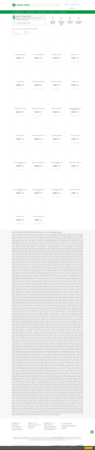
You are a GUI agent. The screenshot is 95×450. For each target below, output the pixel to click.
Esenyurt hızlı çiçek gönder (52, 259)
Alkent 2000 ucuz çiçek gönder (52, 414)
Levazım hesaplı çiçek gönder (35, 400)
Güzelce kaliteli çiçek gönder (22, 356)
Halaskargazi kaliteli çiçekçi (38, 389)
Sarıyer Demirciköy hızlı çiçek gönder (43, 371)
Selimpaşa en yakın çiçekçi (76, 297)
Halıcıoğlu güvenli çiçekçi (42, 272)
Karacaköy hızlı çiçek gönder (75, 343)
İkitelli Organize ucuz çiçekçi (37, 276)
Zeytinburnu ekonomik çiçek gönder (52, 314)
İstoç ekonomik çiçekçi (54, 288)
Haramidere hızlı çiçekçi (24, 273)
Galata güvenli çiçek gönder (40, 365)
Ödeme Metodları (16, 426)
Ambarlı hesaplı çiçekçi (39, 351)
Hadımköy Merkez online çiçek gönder (67, 319)
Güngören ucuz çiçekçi (77, 269)
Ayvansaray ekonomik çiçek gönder (36, 357)
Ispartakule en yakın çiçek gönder (24, 414)
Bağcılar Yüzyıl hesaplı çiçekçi (67, 364)
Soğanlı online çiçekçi (40, 322)
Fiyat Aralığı (26, 31)
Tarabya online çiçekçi (63, 338)
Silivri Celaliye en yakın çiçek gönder (25, 362)
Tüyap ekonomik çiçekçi (18, 248)
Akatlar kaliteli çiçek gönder (76, 234)
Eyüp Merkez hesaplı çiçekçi (62, 261)
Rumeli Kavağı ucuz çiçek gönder (74, 295)
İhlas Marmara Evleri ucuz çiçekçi (67, 402)
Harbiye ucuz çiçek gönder (62, 273)
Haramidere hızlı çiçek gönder (38, 273)
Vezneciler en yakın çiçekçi (59, 356)
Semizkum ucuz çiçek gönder (52, 402)
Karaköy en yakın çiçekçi (18, 281)
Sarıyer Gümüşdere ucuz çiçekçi (60, 371)
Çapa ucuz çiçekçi (65, 253)
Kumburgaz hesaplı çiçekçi (76, 283)
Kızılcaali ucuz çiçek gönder (76, 348)
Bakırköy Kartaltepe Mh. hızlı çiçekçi (62, 376)
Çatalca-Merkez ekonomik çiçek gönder (38, 254)
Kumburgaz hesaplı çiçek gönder (20, 284)
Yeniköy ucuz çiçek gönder (41, 311)
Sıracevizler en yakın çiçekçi (32, 392)
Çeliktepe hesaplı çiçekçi (77, 278)
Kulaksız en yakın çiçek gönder (64, 340)
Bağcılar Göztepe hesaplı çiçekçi (59, 378)
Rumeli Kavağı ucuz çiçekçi (59, 295)
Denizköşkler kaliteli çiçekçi (31, 403)
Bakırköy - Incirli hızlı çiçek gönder (75, 375)
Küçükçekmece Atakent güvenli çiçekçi (61, 386)
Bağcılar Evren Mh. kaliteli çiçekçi (24, 379)
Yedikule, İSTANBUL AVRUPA (30, 23)
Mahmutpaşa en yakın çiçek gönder (52, 406)
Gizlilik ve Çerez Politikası (50, 426)
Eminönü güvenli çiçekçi (77, 262)
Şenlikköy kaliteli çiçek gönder (65, 324)
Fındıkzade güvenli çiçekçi (70, 265)
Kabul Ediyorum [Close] (88, 448)
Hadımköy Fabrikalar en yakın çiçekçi (21, 349)
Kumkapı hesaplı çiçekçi (36, 284)
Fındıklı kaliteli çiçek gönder (57, 265)
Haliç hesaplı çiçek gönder (46, 356)
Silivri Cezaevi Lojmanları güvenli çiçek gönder (60, 360)
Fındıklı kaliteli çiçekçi (44, 265)
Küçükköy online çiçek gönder (61, 286)
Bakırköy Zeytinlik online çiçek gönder (21, 389)
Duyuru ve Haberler (16, 428)
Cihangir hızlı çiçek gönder (59, 251)
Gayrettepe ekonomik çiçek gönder (74, 267)
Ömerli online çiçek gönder (65, 413)
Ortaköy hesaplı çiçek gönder (23, 246)
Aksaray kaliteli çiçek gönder (31, 235)
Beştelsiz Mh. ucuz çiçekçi (76, 405)
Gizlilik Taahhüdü (48, 425)
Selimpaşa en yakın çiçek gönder (20, 299)
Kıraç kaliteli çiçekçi (29, 413)
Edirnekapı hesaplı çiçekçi (40, 256)
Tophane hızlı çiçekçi (32, 308)
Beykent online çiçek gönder (50, 250)
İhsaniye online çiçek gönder (57, 345)
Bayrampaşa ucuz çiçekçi (42, 242)
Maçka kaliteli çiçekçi (28, 288)
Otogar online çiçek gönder (62, 257)
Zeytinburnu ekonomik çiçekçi (36, 314)
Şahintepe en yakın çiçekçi (52, 394)
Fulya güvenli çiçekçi (71, 305)
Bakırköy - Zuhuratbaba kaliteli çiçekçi (54, 373)
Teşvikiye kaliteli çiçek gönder (63, 307)
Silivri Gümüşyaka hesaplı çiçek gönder (25, 359)
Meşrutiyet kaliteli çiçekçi (68, 389)
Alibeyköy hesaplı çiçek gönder (59, 235)
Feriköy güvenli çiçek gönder (31, 265)
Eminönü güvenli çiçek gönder (19, 264)
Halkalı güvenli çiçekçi (69, 272)
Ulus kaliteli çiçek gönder (65, 316)
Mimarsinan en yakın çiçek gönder (66, 291)
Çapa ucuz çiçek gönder (77, 253)
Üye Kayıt (78, 4)
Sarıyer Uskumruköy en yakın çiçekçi (59, 370)
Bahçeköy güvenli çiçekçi (71, 333)
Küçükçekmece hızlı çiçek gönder (33, 286)
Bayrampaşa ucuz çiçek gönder (58, 242)
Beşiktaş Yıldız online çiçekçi (62, 398)
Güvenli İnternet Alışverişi (34, 425)
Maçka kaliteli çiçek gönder (41, 288)
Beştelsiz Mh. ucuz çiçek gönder (20, 406)
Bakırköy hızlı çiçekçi (44, 239)
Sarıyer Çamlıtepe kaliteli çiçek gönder (64, 395)
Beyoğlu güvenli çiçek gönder (59, 248)
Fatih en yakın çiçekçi (21, 262)
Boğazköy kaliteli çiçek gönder (32, 319)
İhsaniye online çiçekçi (44, 345)
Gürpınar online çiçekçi (31, 270)
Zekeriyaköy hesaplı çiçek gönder (20, 314)
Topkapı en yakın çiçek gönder (70, 308)
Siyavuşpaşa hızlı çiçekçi (56, 321)
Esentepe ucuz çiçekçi (46, 305)
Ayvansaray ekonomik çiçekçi (19, 357)
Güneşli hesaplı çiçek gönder (64, 269)
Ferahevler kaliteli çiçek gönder (27, 337)
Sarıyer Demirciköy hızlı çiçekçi (26, 371)
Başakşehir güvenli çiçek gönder (70, 240)
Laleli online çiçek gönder (44, 264)
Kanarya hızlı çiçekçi (71, 329)
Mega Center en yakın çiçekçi (39, 243)
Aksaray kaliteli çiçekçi (17, 235)
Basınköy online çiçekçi (29, 354)
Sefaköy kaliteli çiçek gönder (61, 297)
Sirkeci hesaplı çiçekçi (24, 300)
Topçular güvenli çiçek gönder (35, 327)
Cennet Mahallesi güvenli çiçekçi (24, 386)
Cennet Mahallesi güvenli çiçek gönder (41, 386)
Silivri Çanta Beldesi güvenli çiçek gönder (43, 368)
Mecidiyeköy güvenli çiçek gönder (53, 289)
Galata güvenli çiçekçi (28, 365)
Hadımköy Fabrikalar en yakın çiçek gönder (42, 349)
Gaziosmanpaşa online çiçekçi (19, 269)
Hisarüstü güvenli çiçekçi (53, 275)
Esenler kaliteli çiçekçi (24, 257)
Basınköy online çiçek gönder (42, 354)
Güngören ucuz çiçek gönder (19, 270)
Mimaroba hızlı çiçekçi (24, 291)
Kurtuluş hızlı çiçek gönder (76, 284)
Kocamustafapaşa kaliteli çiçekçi (41, 283)
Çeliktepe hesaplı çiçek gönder (19, 280)
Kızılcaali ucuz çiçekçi (64, 348)
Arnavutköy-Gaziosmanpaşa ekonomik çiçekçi (71, 351)
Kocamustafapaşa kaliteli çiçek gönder (59, 283)
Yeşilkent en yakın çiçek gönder (23, 397)
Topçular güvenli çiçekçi (22, 327)
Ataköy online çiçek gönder (51, 234)
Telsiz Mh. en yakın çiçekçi (22, 405)
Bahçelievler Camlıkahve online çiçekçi (21, 376)
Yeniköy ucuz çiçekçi (29, 311)
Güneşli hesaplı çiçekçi (51, 269)
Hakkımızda (15, 425)
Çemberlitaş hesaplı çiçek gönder (46, 367)
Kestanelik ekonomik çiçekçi (49, 346)
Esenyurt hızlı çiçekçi (41, 259)
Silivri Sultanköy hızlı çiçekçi (41, 362)
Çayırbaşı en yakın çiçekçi (55, 254)
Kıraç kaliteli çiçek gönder (41, 413)
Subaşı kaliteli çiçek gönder (71, 349)
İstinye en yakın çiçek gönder (54, 337)
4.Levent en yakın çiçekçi (49, 278)
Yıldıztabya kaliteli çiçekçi (22, 394)
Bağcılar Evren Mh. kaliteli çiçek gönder (41, 379)
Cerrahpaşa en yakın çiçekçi (19, 332)
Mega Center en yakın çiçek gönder (55, 243)
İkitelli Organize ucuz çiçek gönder (53, 276)
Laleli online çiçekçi (32, 264)
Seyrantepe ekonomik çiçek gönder (53, 299)
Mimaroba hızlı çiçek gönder (36, 291)
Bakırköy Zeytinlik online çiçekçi (75, 387)
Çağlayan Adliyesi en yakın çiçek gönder (50, 253)
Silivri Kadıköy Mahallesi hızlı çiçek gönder (40, 370)
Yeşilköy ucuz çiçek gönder (66, 311)
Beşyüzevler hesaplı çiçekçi (63, 392)
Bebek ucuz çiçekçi (69, 243)
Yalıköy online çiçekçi (35, 343)
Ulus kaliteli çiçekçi (53, 316)
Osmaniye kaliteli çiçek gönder (36, 324)
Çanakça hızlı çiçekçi (24, 346)
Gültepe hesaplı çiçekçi (33, 280)
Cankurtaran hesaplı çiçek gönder (74, 330)
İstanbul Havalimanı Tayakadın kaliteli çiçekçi (40, 409)
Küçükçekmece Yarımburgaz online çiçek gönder (55, 387)
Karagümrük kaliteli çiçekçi (47, 262)
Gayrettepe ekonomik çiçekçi (58, 267)
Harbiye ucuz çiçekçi (51, 273)
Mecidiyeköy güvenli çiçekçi (37, 289)
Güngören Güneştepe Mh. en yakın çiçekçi (62, 379)
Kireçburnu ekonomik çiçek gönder (24, 283)
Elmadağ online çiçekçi (69, 256)
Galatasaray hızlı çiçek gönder (42, 267)
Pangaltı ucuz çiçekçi (67, 292)
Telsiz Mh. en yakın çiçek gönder (38, 405)
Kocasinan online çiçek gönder (26, 322)
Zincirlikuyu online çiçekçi (68, 314)
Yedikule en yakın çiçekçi (73, 310)
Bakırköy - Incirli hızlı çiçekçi (59, 375)
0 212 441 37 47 (67, 424)
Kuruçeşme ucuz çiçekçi (53, 245)
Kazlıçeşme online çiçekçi (25, 330)
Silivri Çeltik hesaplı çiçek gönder (20, 360)
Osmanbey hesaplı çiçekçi (38, 292)
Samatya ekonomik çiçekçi (46, 294)
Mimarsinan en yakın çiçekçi (50, 291)
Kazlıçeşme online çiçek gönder (41, 330)
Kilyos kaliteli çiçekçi (33, 295)
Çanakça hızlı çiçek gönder (35, 346)
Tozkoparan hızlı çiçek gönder (63, 327)
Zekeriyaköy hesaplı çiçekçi (76, 313)
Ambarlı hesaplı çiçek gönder (53, 351)
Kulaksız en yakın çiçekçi (50, 340)
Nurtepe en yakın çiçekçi (61, 280)
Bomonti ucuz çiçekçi (21, 305)
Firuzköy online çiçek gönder (19, 318)
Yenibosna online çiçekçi (18, 239)
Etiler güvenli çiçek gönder (76, 259)
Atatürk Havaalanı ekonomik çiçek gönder (32, 313)
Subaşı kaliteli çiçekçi (59, 349)
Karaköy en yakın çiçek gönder (33, 281)
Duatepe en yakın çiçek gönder (65, 390)
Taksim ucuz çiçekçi (24, 307)
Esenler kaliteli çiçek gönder (37, 257)
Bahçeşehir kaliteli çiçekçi (22, 373)
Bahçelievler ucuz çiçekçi (60, 237)
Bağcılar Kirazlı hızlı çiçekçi (27, 378)
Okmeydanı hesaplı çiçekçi (25, 316)
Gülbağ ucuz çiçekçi (78, 390)
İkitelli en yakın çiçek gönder (23, 276)
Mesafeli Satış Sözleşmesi (50, 428)
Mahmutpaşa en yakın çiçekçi (35, 406)
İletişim (64, 428)
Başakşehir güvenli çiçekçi (54, 240)
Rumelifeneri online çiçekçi (18, 297)
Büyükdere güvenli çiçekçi (29, 335)
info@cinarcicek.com (69, 426)
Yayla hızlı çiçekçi (79, 365)
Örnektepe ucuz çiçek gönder (35, 408)
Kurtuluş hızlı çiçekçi (64, 284)
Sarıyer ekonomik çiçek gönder (19, 295)
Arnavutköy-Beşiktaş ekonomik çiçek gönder (43, 261)
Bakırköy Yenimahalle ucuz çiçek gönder (42, 375)
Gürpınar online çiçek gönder (44, 270)
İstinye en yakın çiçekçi (40, 337)
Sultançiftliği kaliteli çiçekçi (50, 300)
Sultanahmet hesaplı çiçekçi (58, 264)
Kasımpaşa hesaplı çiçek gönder (63, 281)
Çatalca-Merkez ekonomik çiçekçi (20, 254)
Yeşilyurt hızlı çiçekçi (49, 313)
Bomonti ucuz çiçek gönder (33, 305)
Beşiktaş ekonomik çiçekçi (22, 245)
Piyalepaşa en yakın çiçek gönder (24, 341)
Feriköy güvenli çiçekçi (17, 265)
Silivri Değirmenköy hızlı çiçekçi (43, 359)
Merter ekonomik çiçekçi (68, 289)
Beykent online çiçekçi (37, 250)
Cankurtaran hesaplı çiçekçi (57, 330)
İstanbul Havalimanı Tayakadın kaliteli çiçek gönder (66, 409)
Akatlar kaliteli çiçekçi (63, 234)
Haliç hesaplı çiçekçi (35, 356)
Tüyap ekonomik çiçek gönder (31, 248)
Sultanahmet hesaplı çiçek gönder (74, 264)
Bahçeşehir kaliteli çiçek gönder (37, 373)
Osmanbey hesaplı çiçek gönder (53, 292)
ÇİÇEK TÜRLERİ (30, 12)
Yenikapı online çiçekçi (50, 357)
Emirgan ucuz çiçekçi (58, 335)
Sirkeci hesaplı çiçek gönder (37, 300)
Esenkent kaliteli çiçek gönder (67, 365)
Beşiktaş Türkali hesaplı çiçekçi (71, 397)
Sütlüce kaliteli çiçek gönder (50, 302)
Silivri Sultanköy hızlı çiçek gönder (57, 362)
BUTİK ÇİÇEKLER (62, 12)
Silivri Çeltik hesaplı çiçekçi (76, 359)
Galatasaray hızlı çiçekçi (28, 267)
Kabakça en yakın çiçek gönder (23, 348)
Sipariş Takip (31, 426)
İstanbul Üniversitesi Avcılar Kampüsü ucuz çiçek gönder (68, 318)
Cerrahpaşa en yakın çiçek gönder (34, 332)
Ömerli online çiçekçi (53, 413)
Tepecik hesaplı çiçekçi (55, 354)
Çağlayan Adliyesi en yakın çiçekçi (31, 253)
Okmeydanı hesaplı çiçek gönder (40, 316)
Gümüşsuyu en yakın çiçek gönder (35, 340)
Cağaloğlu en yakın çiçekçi (63, 250)
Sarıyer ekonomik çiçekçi (77, 294)
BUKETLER (52, 12)
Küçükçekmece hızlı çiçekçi (18, 286)
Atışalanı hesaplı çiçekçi (38, 364)
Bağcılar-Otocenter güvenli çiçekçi (74, 362)
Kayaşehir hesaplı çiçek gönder (28, 242)
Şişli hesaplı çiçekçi (43, 303)
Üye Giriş (73, 4)
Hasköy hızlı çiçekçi (74, 273)
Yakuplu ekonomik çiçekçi (44, 310)
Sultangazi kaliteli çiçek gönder (23, 302)
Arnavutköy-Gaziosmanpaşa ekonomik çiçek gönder (25, 352)
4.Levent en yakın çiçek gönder (63, 278)
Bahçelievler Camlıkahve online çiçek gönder (42, 376)
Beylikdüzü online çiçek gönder (75, 246)
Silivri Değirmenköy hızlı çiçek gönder (60, 359)
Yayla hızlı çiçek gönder (17, 367)
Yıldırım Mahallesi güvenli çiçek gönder (21, 243)
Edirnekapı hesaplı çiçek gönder (55, 256)
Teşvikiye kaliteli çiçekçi (49, 307)
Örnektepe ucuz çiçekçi (21, 408)
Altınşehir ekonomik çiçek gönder (24, 326)
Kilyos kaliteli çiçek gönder (45, 295)
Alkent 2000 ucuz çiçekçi (38, 414)
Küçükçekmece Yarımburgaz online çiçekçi (32, 387)
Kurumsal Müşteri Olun (17, 429)
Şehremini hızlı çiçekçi (63, 302)
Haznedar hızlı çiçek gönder (39, 275)
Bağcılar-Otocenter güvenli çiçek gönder (22, 364)
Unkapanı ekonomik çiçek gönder (29, 310)
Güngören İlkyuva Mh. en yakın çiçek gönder (56, 381)
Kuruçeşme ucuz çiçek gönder (66, 245)
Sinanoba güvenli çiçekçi (68, 299)
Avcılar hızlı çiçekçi (16, 234)
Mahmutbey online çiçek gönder (45, 237)
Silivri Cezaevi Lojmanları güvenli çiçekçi (38, 360)
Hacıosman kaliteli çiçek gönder (27, 272)
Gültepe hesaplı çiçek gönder (47, 280)
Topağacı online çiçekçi (77, 307)
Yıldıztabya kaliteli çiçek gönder (37, 394)
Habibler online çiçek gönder (70, 270)
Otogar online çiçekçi (50, 257)
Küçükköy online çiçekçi (47, 286)
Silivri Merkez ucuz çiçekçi (44, 352)
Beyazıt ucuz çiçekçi (36, 246)
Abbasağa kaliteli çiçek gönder (47, 398)
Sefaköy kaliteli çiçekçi (48, 297)
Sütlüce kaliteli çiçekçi (37, 302)
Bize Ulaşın (30, 428)
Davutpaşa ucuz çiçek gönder (25, 256)
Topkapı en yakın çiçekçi (56, 308)
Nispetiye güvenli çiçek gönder (64, 400)
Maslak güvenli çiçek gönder (23, 289)
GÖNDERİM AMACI (18, 12)
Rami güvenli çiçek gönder (32, 294)
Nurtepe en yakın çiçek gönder (75, 280)
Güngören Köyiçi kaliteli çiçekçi (75, 381)
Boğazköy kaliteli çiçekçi (18, 319)
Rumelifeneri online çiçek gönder (34, 297)
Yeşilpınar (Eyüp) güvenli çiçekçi (60, 384)
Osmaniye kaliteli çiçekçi (22, 324)
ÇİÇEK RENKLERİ (41, 12)
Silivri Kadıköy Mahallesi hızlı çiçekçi (20, 370)
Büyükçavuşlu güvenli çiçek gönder (54, 397)
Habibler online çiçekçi (57, 270)
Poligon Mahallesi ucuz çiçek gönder (24, 329)
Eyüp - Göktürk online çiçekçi (39, 341)
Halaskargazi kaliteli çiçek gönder (53, 389)
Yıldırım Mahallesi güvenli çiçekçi (75, 242)
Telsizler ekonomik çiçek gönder (75, 368)
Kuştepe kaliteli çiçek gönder (37, 390)
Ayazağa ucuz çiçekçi (67, 303)
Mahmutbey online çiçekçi (29, 237)
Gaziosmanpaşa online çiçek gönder (36, 269)
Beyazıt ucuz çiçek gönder (47, 246)
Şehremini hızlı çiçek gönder (76, 302)
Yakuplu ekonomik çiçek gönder (58, 310)
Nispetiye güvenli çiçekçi (50, 400)
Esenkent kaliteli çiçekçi (53, 365)
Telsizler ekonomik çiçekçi (60, 368)
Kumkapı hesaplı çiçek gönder (50, 284)
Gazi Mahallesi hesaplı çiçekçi (41, 329)
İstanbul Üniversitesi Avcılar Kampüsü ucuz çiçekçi (40, 318)
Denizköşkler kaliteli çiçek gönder (47, 403)
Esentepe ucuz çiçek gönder (59, 305)
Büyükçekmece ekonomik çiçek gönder (21, 250)
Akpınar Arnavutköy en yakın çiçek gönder (37, 411)
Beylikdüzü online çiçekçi (61, 246)
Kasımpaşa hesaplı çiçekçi (48, 281)
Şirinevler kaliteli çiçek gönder (31, 303)
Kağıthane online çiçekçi (22, 278)
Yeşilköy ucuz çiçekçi (54, 311)
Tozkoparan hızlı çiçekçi (50, 327)
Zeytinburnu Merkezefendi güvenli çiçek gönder (65, 383)
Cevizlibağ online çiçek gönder (35, 251)
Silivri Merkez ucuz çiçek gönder (59, 352)
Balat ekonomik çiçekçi (69, 239)
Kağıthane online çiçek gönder (35, 278)
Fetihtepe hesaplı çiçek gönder (61, 408)
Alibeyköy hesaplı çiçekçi (45, 235)
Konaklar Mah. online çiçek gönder (24, 402)
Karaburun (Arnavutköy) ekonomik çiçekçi (59, 411)
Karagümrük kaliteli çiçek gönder (63, 262)
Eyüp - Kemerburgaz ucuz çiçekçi (72, 341)
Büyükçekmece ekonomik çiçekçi (75, 248)
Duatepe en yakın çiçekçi (51, 390)
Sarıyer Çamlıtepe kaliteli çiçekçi (47, 395)
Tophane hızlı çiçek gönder (43, 308)
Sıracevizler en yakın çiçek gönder (47, 392)
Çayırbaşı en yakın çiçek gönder (69, 254)
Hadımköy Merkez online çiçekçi (49, 319)
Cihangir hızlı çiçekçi (48, 251)
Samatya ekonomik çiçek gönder (62, 294)
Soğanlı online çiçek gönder (52, 322)
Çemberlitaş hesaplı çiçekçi (30, 367)
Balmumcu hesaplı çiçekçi (25, 240)
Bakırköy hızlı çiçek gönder (56, 239)
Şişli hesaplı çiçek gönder (55, 303)
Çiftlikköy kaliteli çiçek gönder (31, 345)
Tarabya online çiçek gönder (76, 338)
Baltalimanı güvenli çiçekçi (41, 333)
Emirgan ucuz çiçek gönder (70, 335)
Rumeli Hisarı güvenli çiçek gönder (48, 338)
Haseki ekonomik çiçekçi (50, 332)
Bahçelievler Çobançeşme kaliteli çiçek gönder (37, 321)
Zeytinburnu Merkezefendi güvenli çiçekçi (42, 383)
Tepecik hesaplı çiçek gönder (68, 354)
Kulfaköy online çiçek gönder (51, 348)
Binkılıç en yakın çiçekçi (69, 345)
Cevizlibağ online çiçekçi (21, 251)
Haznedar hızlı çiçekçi (26, 275)
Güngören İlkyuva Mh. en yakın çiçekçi (35, 381)
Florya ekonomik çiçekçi (73, 352)
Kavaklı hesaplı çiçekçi (66, 326)
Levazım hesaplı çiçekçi (22, 400)
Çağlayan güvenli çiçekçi (72, 251)
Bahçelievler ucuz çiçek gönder (75, 237)
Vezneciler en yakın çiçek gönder (75, 356)
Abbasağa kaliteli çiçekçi (33, 398)
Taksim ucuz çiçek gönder (36, 307)
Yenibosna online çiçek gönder (31, 239)
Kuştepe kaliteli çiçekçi (24, 390)
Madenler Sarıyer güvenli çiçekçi (70, 337)
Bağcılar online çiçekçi (73, 235)
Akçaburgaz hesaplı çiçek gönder (20, 409)
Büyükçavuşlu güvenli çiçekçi (38, 397)
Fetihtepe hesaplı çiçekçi (48, 408)
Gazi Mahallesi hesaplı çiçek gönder (57, 329)
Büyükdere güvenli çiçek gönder (44, 335)
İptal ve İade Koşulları (49, 429)
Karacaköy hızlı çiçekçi (61, 343)
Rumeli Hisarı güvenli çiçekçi (33, 338)
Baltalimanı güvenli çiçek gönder (56, 333)
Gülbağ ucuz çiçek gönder (18, 392)
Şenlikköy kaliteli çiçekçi (51, 324)
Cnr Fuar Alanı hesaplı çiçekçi (62, 367)
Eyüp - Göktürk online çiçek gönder (55, 341)
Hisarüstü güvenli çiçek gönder (67, 275)
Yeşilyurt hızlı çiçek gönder (61, 313)
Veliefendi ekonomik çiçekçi (63, 403)
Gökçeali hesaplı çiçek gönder (26, 351)
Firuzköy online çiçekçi (77, 316)
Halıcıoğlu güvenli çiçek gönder (56, 272)
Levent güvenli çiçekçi (74, 286)
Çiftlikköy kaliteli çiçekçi (17, 345)
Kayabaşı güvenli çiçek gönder (53, 326)
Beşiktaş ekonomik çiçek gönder (38, 245)
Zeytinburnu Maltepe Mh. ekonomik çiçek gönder (39, 384)
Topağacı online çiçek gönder (19, 308)
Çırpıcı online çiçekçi (51, 405)
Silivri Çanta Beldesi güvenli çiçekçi (24, 368)
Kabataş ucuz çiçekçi (67, 276)
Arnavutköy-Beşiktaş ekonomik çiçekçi (21, 261)
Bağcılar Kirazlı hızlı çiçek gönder (43, 378)
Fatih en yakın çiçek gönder (33, 262)
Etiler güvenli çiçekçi (65, 259)
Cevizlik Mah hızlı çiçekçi (66, 322)
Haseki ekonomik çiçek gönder (64, 332)
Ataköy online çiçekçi (39, 234)
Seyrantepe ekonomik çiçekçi (36, 299)
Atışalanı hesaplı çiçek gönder (52, 364)
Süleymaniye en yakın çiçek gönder (25, 333)
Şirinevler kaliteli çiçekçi (17, 303)
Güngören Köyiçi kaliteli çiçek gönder (21, 383)
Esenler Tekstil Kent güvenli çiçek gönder (25, 259)
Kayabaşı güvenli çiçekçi (39, 326)
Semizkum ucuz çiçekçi (38, 402)
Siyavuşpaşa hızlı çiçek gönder (69, 321)
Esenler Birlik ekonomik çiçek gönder (30, 395)
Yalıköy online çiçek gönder (48, 343)
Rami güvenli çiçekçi (21, 294)
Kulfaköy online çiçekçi (37, 348)
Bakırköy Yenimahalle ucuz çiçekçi (24, 375)
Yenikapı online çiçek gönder (63, 357)
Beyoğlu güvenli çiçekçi (45, 248)
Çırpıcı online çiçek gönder (63, 405)
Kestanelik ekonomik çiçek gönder (65, 346)
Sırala (13, 31)
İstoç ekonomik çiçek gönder (67, 288)
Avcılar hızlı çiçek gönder (27, 234)
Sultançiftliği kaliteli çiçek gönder (66, 300)
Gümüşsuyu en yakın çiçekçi (19, 340)
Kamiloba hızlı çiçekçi (67, 406)
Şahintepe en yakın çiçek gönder (68, 394)
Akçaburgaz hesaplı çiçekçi (76, 408)
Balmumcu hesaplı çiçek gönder (40, 240)
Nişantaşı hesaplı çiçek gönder (23, 292)
